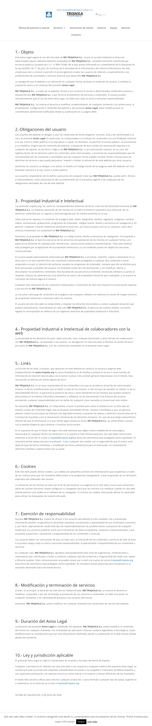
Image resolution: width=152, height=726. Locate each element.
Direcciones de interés (81, 28)
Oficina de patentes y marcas (34, 28)
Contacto (76, 35)
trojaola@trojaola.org (61, 437)
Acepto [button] (81, 721)
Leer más (92, 721)
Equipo (113, 28)
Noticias (125, 28)
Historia (101, 28)
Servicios (58, 28)
